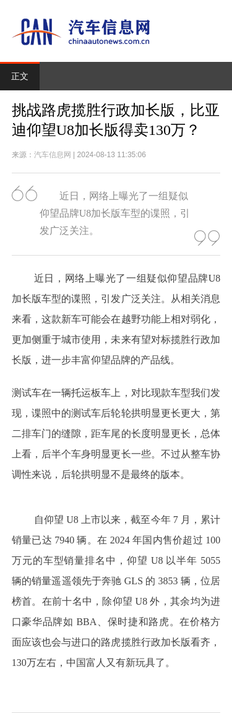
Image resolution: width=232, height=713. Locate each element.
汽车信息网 (52, 154)
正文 (19, 76)
